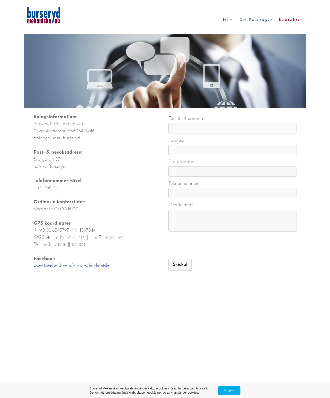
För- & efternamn (185, 118)
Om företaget (256, 20)
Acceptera (229, 390)
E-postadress (181, 162)
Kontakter (291, 20)
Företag (176, 140)
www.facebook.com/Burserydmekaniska (72, 266)
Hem (228, 20)
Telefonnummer (183, 183)
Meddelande (181, 205)
